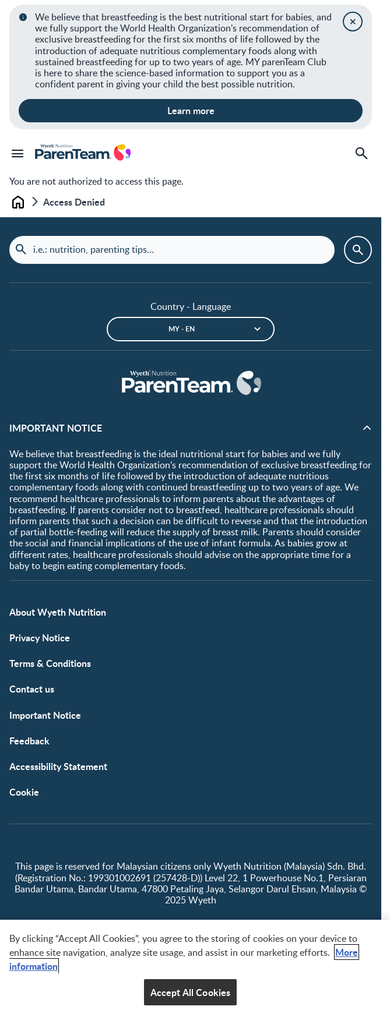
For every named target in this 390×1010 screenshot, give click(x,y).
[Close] (353, 21)
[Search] (361, 153)
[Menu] (17, 153)
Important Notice (45, 715)
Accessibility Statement (58, 766)
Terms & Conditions (50, 663)
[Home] (190, 383)
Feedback (29, 740)
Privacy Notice (39, 637)
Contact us (31, 688)
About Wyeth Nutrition (57, 612)
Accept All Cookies (190, 995)
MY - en (181, 329)
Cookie (24, 791)
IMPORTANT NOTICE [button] (55, 427)
